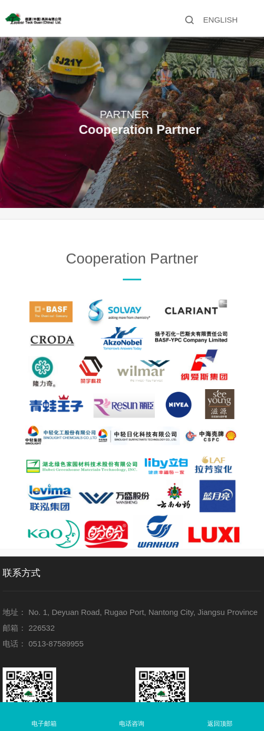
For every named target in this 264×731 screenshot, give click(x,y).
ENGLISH (220, 19)
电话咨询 (131, 723)
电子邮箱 (44, 723)
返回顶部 (220, 723)
